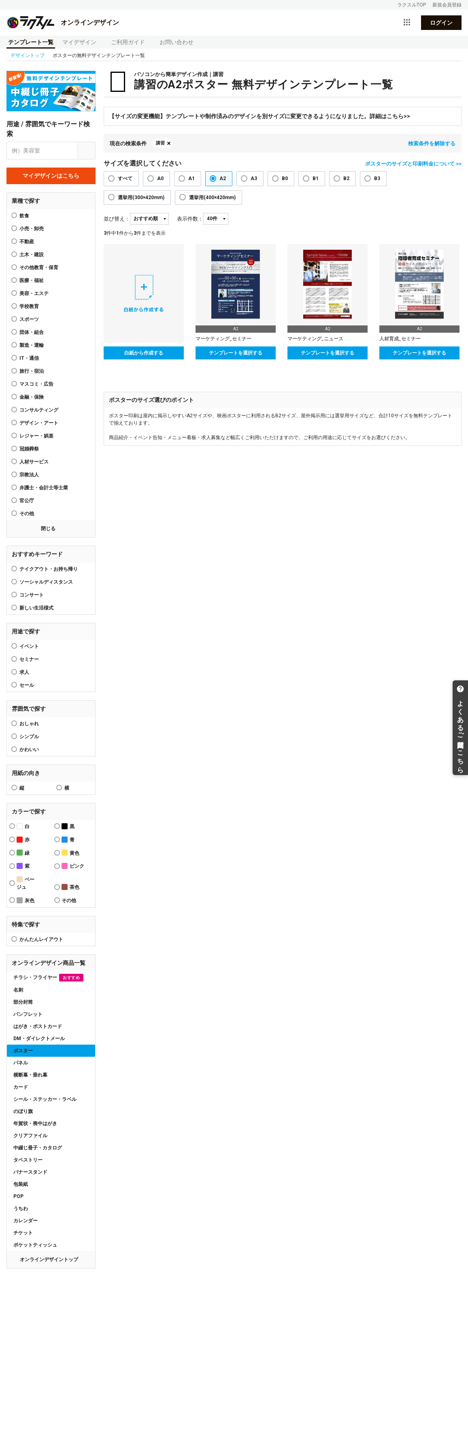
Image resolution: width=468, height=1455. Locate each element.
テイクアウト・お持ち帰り (48, 569)
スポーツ (29, 319)
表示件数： (190, 219)
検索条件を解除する (431, 143)
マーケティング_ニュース (315, 339)
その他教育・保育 (38, 267)
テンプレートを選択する (235, 353)
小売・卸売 (31, 229)
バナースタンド (30, 1172)
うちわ (20, 1208)
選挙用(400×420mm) (212, 197)
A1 (191, 178)
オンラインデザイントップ (49, 1259)
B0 (285, 178)
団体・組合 (31, 332)
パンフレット (28, 1014)
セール (26, 685)
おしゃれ (29, 723)
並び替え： (117, 219)
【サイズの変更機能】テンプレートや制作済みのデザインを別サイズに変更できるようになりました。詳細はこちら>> (259, 116)
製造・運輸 (31, 345)
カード (20, 1087)
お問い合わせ (177, 42)
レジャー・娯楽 (36, 436)
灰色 (25, 900)
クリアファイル (30, 1136)
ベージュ (25, 883)
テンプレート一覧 (30, 42)
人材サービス (34, 462)
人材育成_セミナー (400, 339)
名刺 (18, 990)
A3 (254, 178)
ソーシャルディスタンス (46, 582)
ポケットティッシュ (35, 1245)
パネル (20, 1063)
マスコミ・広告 (36, 384)
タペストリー (28, 1160)
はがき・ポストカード (37, 1026)
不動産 (26, 241)
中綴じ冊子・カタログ (37, 1148)
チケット (23, 1233)
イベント (29, 646)
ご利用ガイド (128, 42)
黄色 (70, 853)
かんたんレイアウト (41, 939)
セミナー (29, 659)
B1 (316, 178)
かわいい (29, 749)
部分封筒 (23, 1002)
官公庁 (26, 500)
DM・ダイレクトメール (39, 1038)
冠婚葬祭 (29, 449)
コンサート (31, 595)
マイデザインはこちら (51, 175)
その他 (26, 513)
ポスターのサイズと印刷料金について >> (413, 164)
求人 (24, 672)
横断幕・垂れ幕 (30, 1075)
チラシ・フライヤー (48, 977)
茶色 (70, 887)
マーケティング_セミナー (223, 339)
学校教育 (29, 306)
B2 (346, 178)
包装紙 (20, 1184)
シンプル (29, 736)
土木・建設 (31, 254)
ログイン (441, 22)
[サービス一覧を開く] (407, 22)
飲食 (24, 216)
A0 (160, 178)
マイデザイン (79, 42)
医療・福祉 (31, 280)
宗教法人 (29, 475)
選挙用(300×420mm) (141, 197)
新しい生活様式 (36, 608)
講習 (160, 143)
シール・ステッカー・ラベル (45, 1099)
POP (18, 1196)
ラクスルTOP (411, 5)
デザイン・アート (38, 423)
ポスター (23, 1051)
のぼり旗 (23, 1111)
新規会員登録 (447, 5)
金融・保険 (31, 397)
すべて (125, 178)
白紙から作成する (143, 353)
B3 (377, 178)
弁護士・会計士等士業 (43, 488)
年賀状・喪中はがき (35, 1123)
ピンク (73, 866)
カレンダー (25, 1220)
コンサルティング (38, 410)
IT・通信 (29, 358)
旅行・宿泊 (31, 371)
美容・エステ (34, 293)
